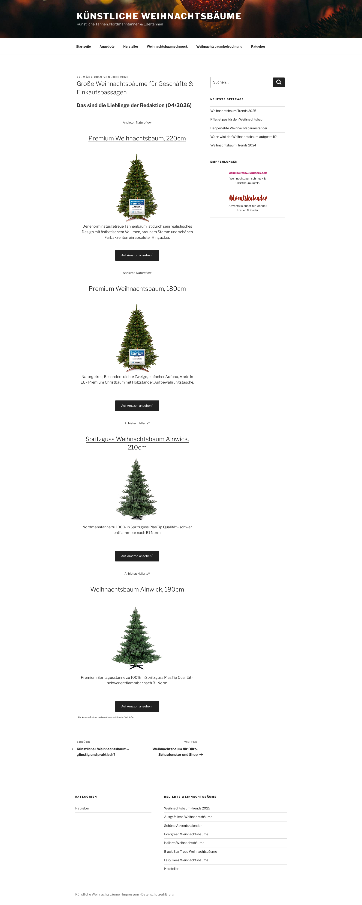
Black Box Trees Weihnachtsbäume (190, 851)
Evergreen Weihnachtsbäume (186, 834)
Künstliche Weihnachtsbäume (159, 16)
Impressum (130, 894)
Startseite (83, 46)
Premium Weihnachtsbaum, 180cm (137, 288)
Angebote (107, 46)
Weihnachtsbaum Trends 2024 (233, 145)
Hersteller (130, 46)
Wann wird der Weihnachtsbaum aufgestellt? (243, 137)
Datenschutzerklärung (157, 894)
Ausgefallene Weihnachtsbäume (188, 817)
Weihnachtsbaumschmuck (167, 46)
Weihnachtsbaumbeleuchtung (219, 46)
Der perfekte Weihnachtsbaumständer (238, 128)
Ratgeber (258, 46)
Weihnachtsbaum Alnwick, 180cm (137, 589)
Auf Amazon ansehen (137, 255)
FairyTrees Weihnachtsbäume (186, 860)
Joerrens (120, 77)
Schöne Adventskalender (183, 826)
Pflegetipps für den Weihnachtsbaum (237, 119)
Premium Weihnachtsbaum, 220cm (137, 138)
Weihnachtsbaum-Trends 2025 (233, 111)
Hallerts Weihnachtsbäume (184, 843)
